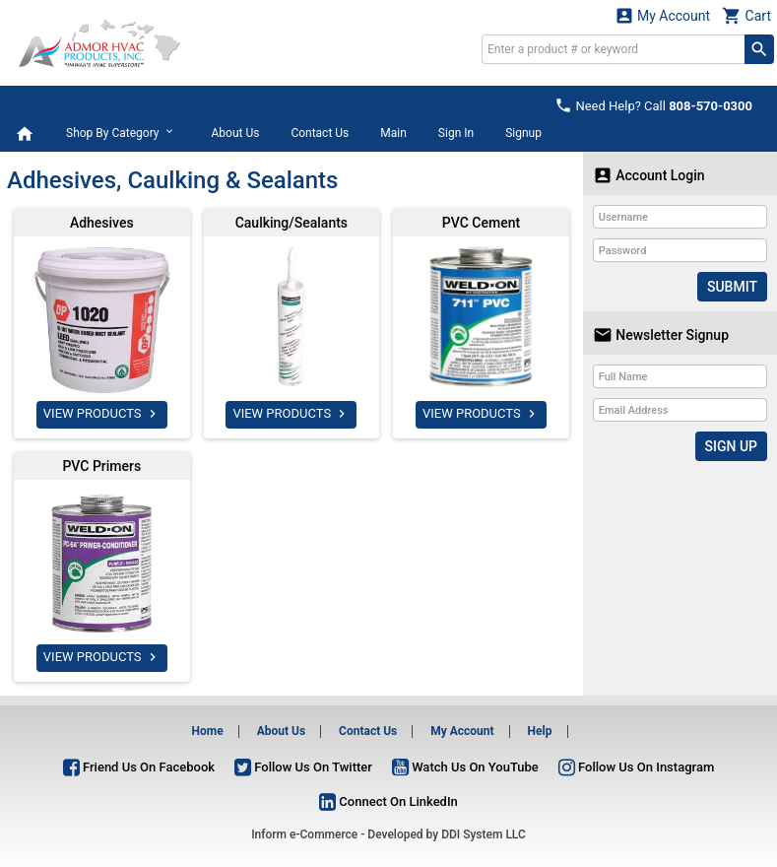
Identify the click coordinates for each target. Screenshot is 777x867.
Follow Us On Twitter (303, 767)
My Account (663, 15)
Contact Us (320, 133)
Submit (732, 287)
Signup (523, 133)
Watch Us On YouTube (465, 767)
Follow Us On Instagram (636, 767)
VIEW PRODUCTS (102, 414)
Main (393, 133)
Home (208, 731)
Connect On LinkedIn (388, 801)
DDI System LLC (483, 834)
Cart (746, 15)
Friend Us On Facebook (139, 767)
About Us (235, 133)
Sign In (456, 133)
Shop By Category (122, 132)
